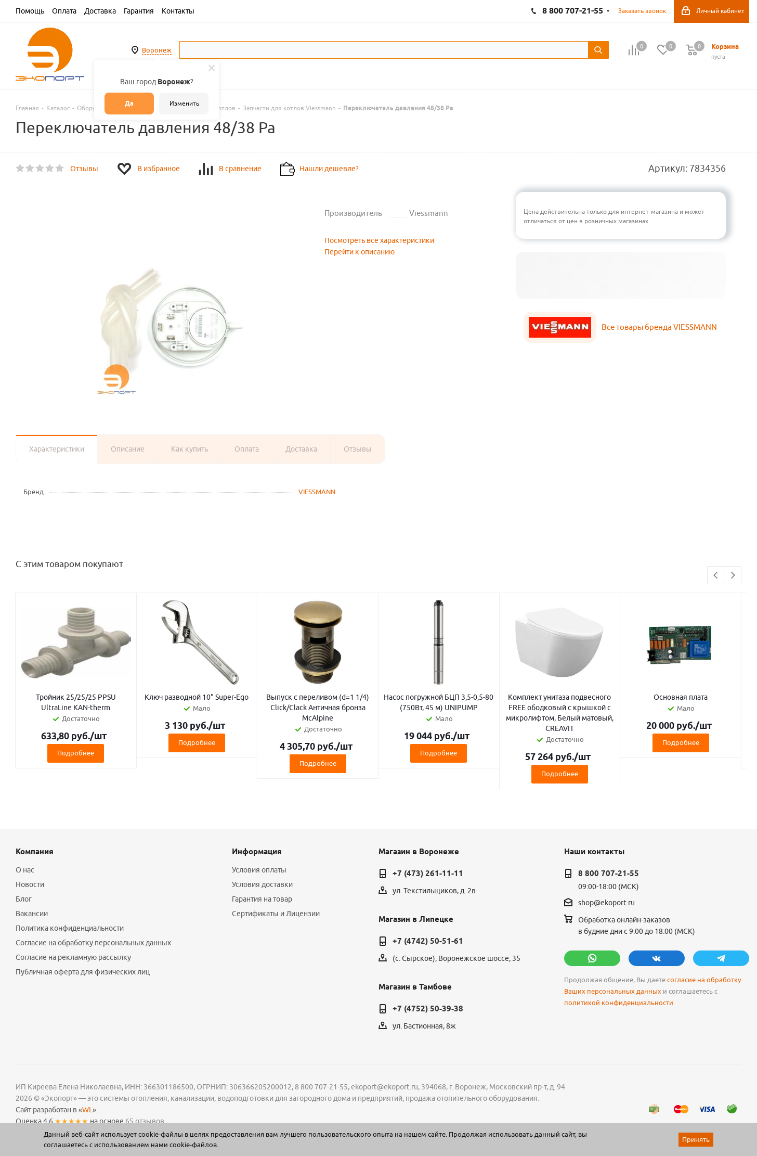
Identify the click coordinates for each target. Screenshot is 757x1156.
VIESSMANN (316, 491)
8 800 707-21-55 (608, 873)
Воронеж (157, 50)
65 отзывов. (145, 1121)
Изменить (184, 103)
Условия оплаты (259, 870)
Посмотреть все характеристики (379, 240)
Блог (24, 899)
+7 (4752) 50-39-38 (428, 1008)
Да (129, 103)
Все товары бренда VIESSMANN (659, 327)
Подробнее (75, 753)
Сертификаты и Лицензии (276, 913)
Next (732, 576)
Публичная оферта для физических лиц (83, 972)
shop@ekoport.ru (606, 903)
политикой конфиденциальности (618, 1003)
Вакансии (32, 913)
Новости (30, 884)
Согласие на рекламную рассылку (73, 957)
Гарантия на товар (262, 899)
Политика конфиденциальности (70, 928)
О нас (25, 870)
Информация (257, 851)
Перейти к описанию (359, 252)
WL (87, 1110)
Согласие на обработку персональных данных (93, 943)
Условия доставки (262, 884)
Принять (696, 1139)
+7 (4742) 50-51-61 (428, 941)
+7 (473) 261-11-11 (428, 873)
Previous (716, 576)
